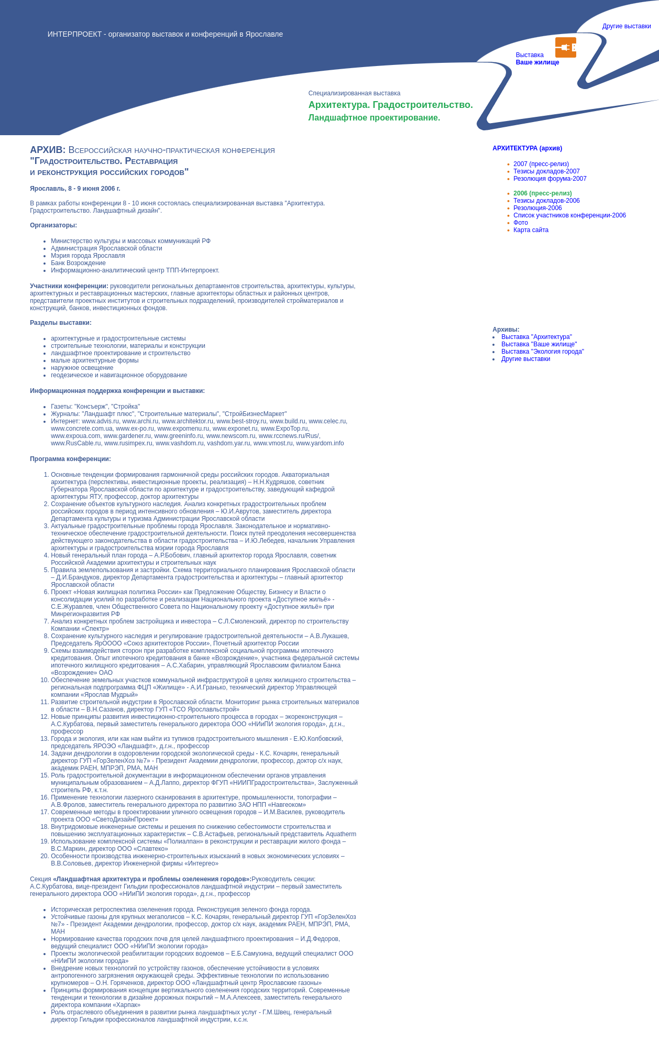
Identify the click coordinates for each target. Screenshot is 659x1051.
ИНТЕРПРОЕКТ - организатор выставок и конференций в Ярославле (165, 34)
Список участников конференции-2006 (569, 215)
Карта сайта (530, 230)
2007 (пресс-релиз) (541, 164)
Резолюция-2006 (537, 208)
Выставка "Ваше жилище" (539, 344)
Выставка (535, 62)
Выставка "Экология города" (542, 351)
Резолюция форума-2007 (550, 178)
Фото (520, 222)
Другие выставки (626, 26)
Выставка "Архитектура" (536, 337)
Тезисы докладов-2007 (546, 171)
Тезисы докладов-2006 (546, 200)
